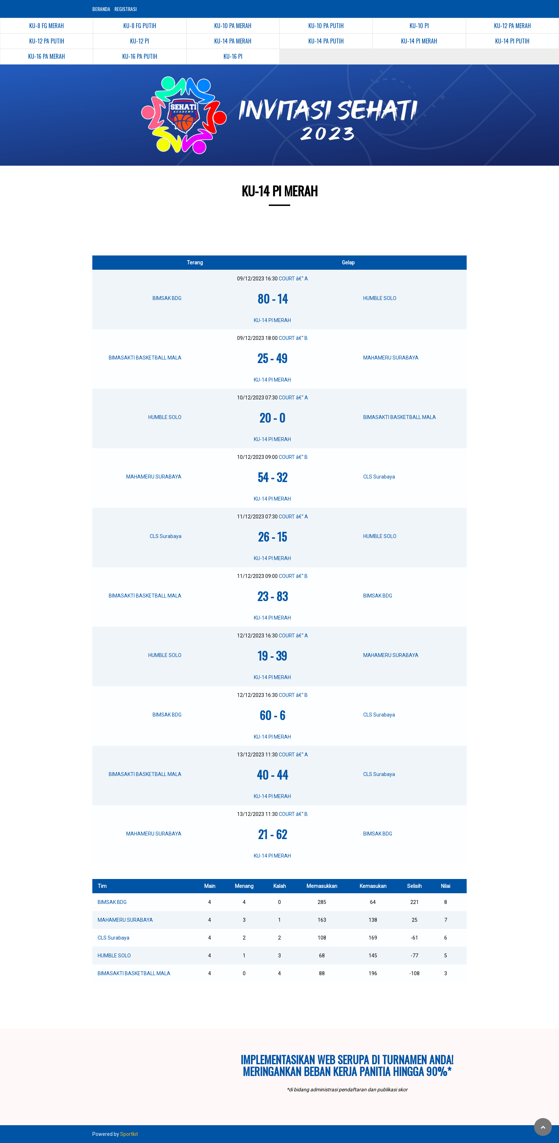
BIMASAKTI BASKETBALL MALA (134, 973)
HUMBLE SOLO (114, 955)
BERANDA (101, 8)
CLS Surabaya (113, 938)
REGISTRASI (125, 8)
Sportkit (129, 1134)
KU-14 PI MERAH (272, 320)
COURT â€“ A (293, 278)
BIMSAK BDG (112, 902)
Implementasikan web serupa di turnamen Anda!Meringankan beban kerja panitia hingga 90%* (347, 1065)
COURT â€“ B (293, 338)
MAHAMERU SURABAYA (125, 920)
